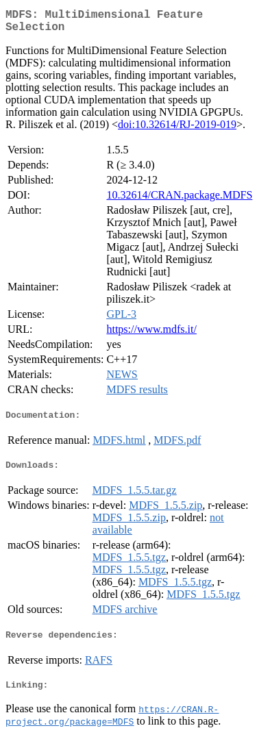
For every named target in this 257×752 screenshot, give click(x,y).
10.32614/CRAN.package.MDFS (179, 200)
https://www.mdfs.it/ (151, 334)
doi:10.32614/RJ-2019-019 (177, 130)
